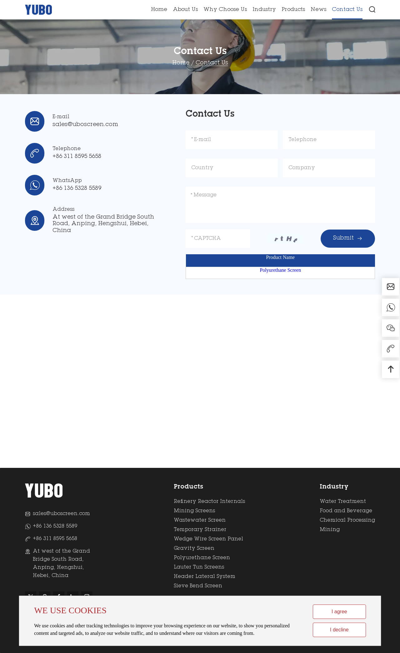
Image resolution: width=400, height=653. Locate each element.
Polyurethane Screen (280, 270)
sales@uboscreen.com (85, 125)
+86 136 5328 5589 (76, 188)
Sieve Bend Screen (198, 586)
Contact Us (347, 10)
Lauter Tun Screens (199, 567)
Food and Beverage (346, 511)
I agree (339, 611)
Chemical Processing (347, 520)
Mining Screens (194, 511)
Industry (264, 10)
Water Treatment (343, 501)
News (318, 10)
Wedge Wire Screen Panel (208, 539)
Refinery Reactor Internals (209, 501)
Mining (330, 529)
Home (159, 10)
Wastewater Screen (200, 520)
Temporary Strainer (200, 529)
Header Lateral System (204, 576)
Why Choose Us (225, 10)
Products (293, 10)
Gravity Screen (194, 548)
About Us (185, 10)
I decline (339, 629)
